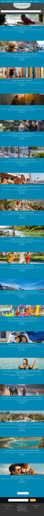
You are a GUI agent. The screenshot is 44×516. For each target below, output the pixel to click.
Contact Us (36, 1)
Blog (31, 1)
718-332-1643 (22, 508)
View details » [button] (22, 31)
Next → (26, 493)
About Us (8, 508)
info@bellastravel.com (22, 507)
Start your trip (33, 500)
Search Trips (25, 1)
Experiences (9, 1)
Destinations (17, 1)
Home (3, 1)
